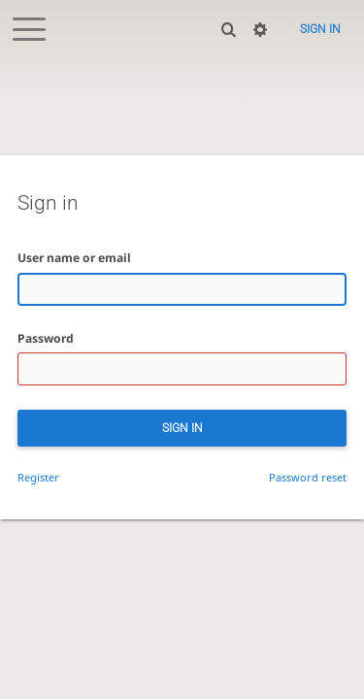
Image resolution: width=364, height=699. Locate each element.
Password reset (308, 477)
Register (38, 477)
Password (45, 338)
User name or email (74, 258)
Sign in (320, 29)
